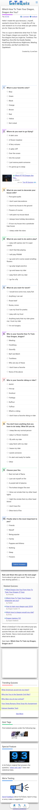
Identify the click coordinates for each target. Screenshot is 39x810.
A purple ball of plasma (17, 483)
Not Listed (12, 123)
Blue (9, 92)
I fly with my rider (14, 439)
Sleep (10, 552)
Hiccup (10, 389)
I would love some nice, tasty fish (20, 292)
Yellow (10, 119)
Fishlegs (11, 398)
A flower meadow (14, 140)
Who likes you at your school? (13, 699)
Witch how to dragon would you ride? (20, 612)
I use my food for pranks (17, 310)
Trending (25, 805)
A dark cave (12, 135)
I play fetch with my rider (17, 275)
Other (10, 462)
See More (19, 714)
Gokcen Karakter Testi (10, 708)
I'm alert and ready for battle (18, 457)
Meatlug (11, 340)
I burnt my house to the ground (19, 206)
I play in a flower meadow (17, 435)
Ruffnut (11, 402)
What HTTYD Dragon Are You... (23, 177)
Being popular (13, 534)
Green (10, 96)
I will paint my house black (18, 215)
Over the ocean (13, 153)
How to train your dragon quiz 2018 (19, 606)
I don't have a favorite (16, 367)
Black (10, 101)
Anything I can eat (15, 296)
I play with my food (15, 314)
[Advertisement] (19, 68)
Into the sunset (13, 158)
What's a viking (13, 411)
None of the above (15, 372)
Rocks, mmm (13, 305)
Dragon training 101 (13, 618)
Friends (11, 525)
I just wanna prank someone (18, 162)
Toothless (11, 358)
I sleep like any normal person (19, 430)
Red (9, 114)
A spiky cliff (12, 149)
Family (10, 539)
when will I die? (15, 768)
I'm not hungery (14, 326)
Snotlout (11, 393)
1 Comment (25, 16)
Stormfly (11, 349)
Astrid (10, 384)
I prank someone (14, 453)
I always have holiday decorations (20, 219)
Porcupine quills (14, 197)
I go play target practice (17, 266)
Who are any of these (16, 363)
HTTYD (7, 16)
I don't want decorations (17, 201)
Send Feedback (8, 797)
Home (14, 805)
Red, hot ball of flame (16, 474)
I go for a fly (12, 279)
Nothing (11, 548)
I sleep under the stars (16, 231)
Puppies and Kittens (15, 543)
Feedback (34, 16)
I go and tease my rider (16, 270)
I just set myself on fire (16, 479)
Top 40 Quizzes (28, 182)
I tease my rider (14, 448)
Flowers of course (15, 210)
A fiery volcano (13, 144)
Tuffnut (10, 407)
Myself (10, 530)
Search (19, 805)
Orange (10, 105)
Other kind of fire (14, 511)
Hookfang (11, 345)
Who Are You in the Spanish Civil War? (16, 694)
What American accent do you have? (15, 690)
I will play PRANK (14, 254)
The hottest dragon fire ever (18, 488)
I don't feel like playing (16, 250)
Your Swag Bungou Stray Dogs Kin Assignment (19, 704)
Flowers (11, 557)
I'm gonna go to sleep (16, 167)
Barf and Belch (13, 354)
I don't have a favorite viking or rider (21, 416)
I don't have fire (13, 506)
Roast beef (12, 301)
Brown (10, 110)
